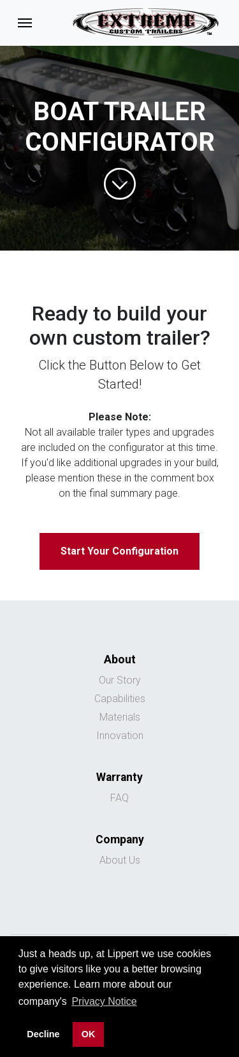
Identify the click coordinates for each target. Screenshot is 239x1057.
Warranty (119, 777)
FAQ (119, 798)
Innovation (119, 735)
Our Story (120, 680)
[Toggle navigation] (25, 23)
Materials (119, 717)
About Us (119, 860)
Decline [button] (43, 1034)
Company (120, 839)
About (120, 659)
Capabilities (119, 699)
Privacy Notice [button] (103, 1001)
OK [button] (89, 1034)
